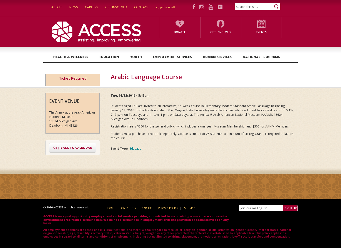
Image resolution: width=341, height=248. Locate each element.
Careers (91, 7)
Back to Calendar (72, 148)
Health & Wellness (70, 57)
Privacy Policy (168, 208)
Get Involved (116, 7)
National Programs (261, 57)
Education (109, 57)
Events (261, 32)
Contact (141, 7)
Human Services (217, 57)
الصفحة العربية (165, 7)
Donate (180, 32)
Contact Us (127, 208)
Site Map (189, 208)
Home (109, 208)
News (73, 7)
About (56, 7)
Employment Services (172, 57)
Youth (136, 57)
